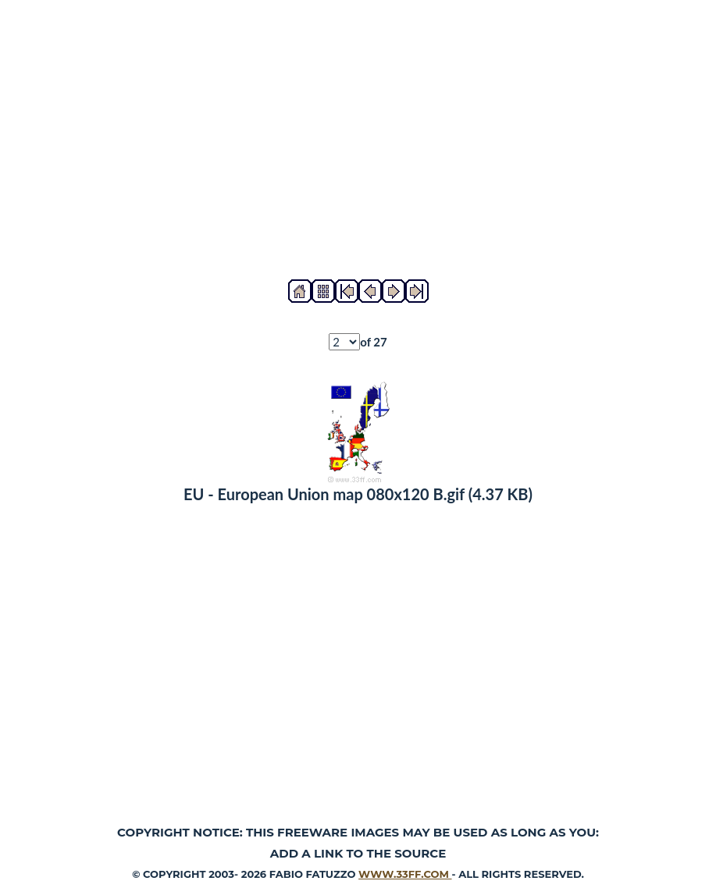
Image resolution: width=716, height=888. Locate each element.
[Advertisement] (358, 139)
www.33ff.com (404, 874)
